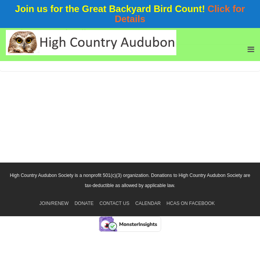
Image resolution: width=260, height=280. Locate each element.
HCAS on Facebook (191, 203)
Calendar (147, 203)
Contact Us (115, 203)
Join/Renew (54, 203)
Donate (83, 203)
